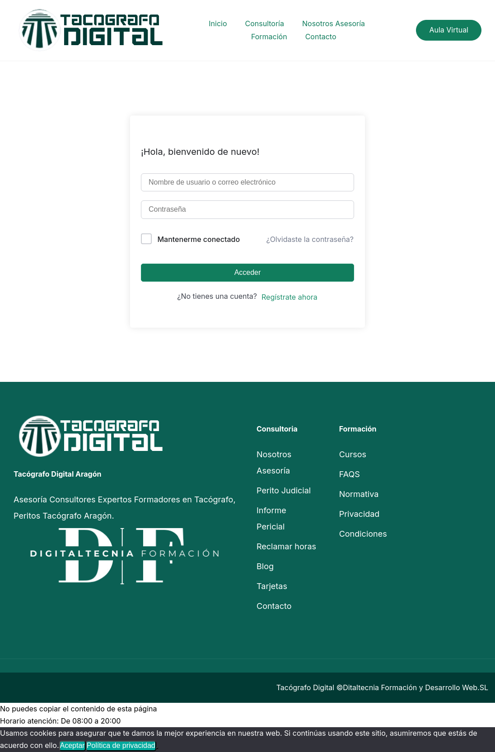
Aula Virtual (448, 29)
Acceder (247, 272)
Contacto (320, 36)
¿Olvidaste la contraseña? (310, 239)
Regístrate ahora (290, 297)
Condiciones (363, 533)
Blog (265, 566)
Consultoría (264, 23)
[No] (157, 748)
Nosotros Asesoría (333, 23)
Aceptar (72, 745)
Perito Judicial (284, 490)
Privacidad (359, 514)
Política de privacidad (121, 745)
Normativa (359, 494)
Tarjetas (272, 586)
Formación (269, 36)
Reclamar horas (286, 546)
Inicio (218, 23)
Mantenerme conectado (199, 239)
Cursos (352, 454)
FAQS (349, 474)
